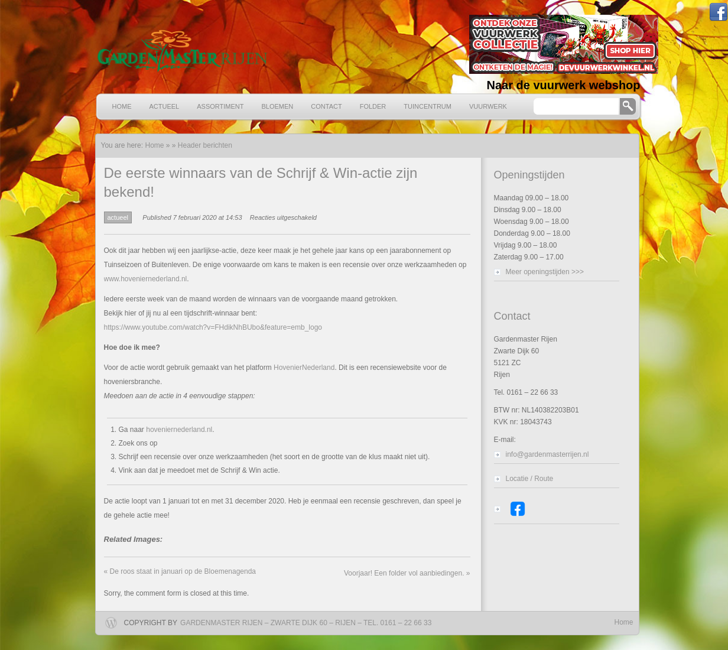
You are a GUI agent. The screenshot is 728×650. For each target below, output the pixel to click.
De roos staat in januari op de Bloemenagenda (180, 571)
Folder (373, 106)
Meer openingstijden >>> (545, 272)
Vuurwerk (488, 106)
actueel (118, 217)
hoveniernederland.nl (179, 429)
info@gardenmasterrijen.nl (547, 454)
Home (122, 106)
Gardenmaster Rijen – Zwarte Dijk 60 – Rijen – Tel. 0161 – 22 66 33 (305, 623)
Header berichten (205, 145)
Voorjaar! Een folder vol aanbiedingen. (407, 573)
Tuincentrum (427, 106)
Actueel (165, 106)
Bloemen (278, 106)
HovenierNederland (304, 367)
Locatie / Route (530, 478)
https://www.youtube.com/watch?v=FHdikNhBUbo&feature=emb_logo (213, 327)
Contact (326, 106)
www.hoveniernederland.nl (145, 279)
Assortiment (220, 106)
